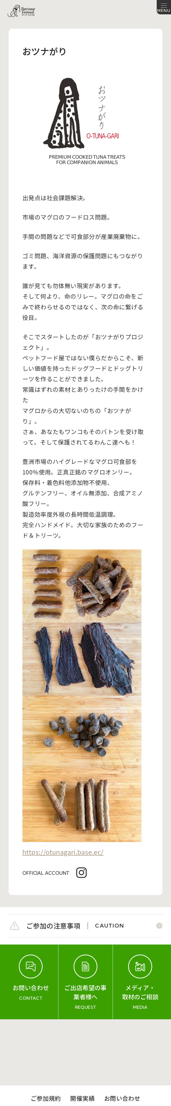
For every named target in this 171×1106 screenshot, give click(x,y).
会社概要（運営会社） (50, 1045)
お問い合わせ (122, 1032)
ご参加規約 (46, 1032)
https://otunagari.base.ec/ (62, 852)
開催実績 (82, 1032)
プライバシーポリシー (120, 1045)
